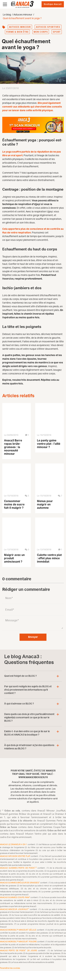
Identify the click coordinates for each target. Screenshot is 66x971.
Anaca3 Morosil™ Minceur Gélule (18, 930)
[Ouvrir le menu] (5, 4)
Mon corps (41, 32)
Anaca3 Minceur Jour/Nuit (15, 909)
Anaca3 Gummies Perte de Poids (18, 868)
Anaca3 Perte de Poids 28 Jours (19, 951)
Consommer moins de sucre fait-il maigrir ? (14, 504)
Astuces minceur (20, 27)
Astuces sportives (48, 27)
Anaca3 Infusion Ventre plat (15, 856)
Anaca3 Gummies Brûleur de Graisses (20, 883)
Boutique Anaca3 (53, 4)
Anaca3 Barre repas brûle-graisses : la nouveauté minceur (13, 447)
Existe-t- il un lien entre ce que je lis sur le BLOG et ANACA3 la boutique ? (27, 733)
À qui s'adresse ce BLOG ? (19, 704)
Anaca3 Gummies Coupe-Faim (15, 897)
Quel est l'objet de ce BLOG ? (20, 676)
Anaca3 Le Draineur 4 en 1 (14, 844)
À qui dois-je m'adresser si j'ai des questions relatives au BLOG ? (29, 747)
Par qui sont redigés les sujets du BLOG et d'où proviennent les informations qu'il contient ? (28, 689)
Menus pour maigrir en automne (45, 504)
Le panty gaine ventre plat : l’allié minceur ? (48, 444)
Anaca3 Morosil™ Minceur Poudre (18, 942)
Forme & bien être (17, 32)
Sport (57, 32)
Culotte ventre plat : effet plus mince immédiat (49, 558)
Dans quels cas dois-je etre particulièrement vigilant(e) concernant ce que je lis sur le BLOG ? (29, 717)
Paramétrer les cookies (10, 968)
